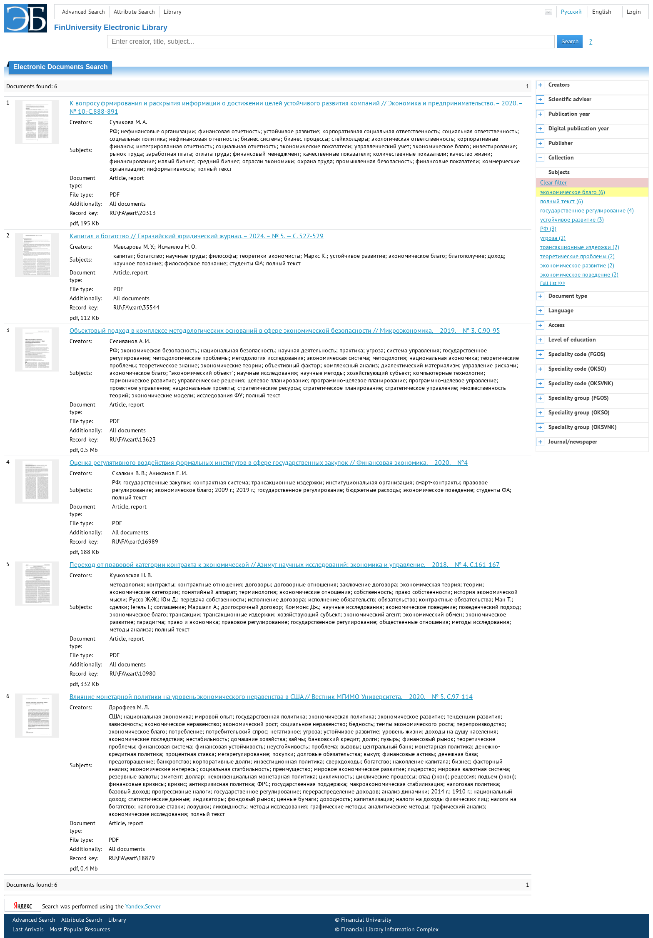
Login (634, 11)
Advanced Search (83, 11)
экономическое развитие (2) (577, 265)
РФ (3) (548, 228)
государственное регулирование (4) (587, 210)
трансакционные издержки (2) (579, 247)
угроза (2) (553, 238)
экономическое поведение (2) (579, 274)
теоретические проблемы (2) (577, 256)
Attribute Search (134, 11)
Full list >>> (552, 283)
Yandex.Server (143, 906)
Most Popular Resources (80, 929)
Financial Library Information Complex (390, 929)
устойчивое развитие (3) (572, 219)
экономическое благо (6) (572, 192)
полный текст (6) (561, 201)
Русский (571, 11)
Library (173, 11)
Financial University (366, 919)
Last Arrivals (28, 929)
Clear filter (553, 182)
